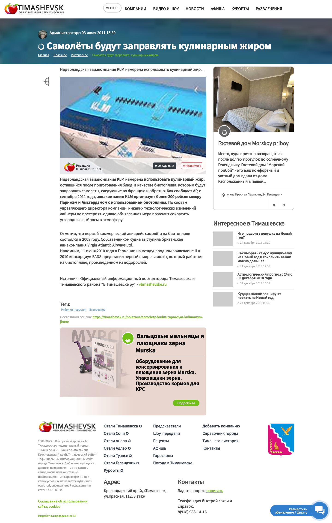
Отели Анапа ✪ (117, 440)
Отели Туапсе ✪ (118, 455)
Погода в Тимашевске (172, 462)
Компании (135, 8)
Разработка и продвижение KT (57, 515)
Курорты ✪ (113, 470)
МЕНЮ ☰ (112, 8)
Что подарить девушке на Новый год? (264, 235)
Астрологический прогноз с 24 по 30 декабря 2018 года (264, 276)
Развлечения (269, 8)
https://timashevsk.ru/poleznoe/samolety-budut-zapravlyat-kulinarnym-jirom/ (131, 319)
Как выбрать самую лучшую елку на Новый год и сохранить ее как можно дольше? (264, 257)
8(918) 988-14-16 (192, 511)
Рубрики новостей (73, 309)
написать (214, 490)
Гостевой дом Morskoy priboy (253, 143)
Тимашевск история (220, 440)
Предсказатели (167, 426)
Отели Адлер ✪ (117, 448)
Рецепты (161, 440)
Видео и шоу (166, 8)
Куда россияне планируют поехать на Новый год (259, 295)
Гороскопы (163, 455)
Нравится (192, 166)
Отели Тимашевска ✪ (123, 426)
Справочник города (220, 433)
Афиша (218, 8)
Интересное (97, 309)
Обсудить (165, 166)
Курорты (240, 8)
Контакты (211, 448)
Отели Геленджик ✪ (121, 462)
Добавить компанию (221, 426)
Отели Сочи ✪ (116, 433)
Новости (195, 8)
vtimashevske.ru (153, 284)
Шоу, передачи (166, 433)
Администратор (64, 32)
